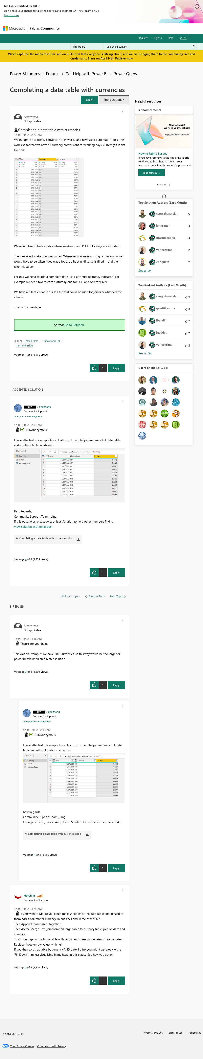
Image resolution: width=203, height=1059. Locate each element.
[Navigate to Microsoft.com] (14, 28)
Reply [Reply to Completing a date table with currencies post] (116, 368)
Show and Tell (52, 341)
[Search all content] (151, 46)
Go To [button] (183, 38)
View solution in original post (33, 527)
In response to (28, 416)
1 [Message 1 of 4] (26, 354)
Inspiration (86, 28)
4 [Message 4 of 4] (26, 559)
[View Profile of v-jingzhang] (44, 407)
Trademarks (194, 1032)
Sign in (158, 37)
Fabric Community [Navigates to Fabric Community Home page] (45, 28)
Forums (68, 28)
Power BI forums (25, 73)
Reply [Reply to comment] (116, 572)
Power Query (125, 73)
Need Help (32, 341)
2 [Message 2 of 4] (26, 967)
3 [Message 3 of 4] (26, 671)
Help (170, 37)
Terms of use (175, 1032)
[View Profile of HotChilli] (29, 895)
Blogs (138, 28)
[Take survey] (151, 172)
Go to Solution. (75, 325)
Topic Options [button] (112, 100)
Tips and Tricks (24, 345)
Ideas (102, 28)
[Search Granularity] (87, 46)
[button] (89, 100)
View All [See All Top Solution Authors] (144, 270)
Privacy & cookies (153, 1032)
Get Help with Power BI (86, 73)
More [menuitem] (151, 28)
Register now (124, 58)
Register (143, 37)
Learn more (11, 15)
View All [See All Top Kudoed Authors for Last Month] (144, 353)
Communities (120, 28)
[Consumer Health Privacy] (51, 1046)
